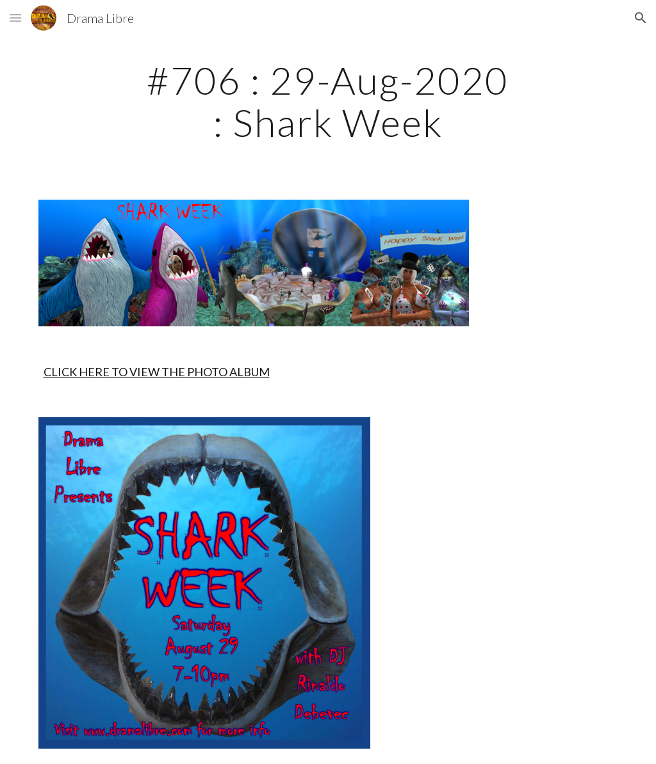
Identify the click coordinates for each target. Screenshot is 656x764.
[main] (327, 101)
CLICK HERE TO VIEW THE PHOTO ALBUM (157, 372)
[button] (15, 17)
